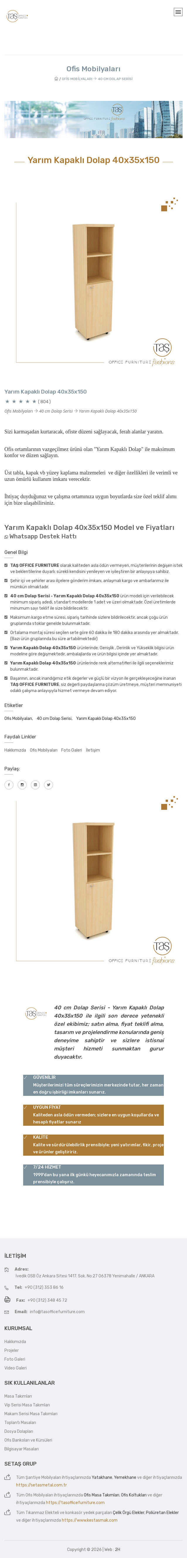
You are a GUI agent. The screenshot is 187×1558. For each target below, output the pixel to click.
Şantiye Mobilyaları (43, 1477)
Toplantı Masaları (20, 1422)
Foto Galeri (71, 750)
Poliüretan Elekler (162, 1512)
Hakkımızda (15, 750)
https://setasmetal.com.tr (41, 1485)
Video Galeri (15, 1368)
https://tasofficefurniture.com (75, 1502)
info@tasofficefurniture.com (57, 1311)
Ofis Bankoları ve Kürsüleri (28, 1440)
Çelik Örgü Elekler (128, 1512)
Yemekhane (125, 1477)
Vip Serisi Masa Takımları (27, 1405)
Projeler (11, 1350)
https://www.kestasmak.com (90, 1520)
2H (117, 1549)
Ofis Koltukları (134, 1495)
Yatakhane (102, 1477)
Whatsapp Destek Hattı (42, 536)
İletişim (93, 750)
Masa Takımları (18, 1396)
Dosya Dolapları (18, 1431)
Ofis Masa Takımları (101, 1495)
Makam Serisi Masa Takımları (30, 1413)
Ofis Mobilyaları (43, 750)
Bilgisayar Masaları (21, 1449)
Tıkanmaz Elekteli (42, 1512)
